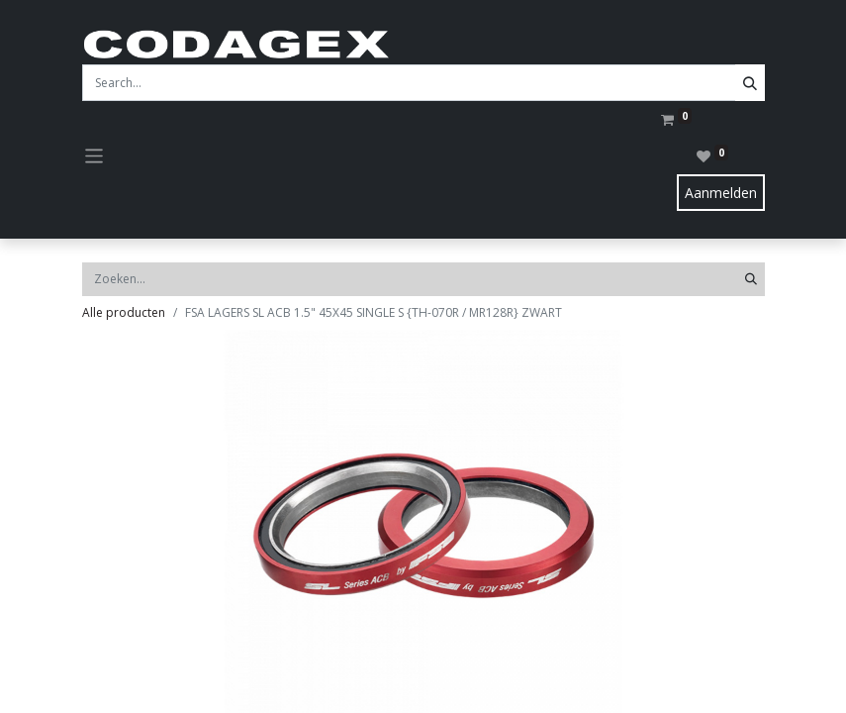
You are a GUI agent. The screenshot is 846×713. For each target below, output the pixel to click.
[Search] (750, 82)
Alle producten (123, 312)
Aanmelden (721, 192)
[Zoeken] (751, 279)
